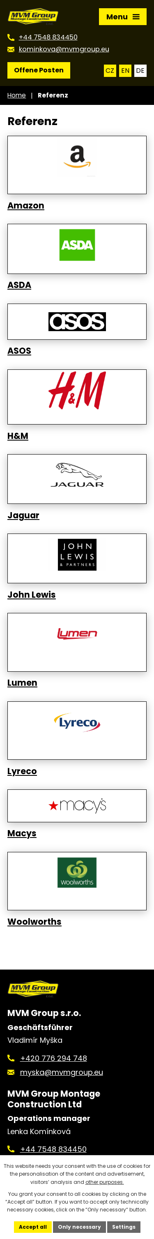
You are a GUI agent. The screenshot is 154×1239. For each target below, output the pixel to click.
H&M (17, 436)
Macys (22, 833)
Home (16, 95)
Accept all (33, 1226)
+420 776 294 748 (53, 1058)
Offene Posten (39, 70)
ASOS (19, 351)
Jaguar (23, 515)
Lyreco (22, 771)
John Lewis (31, 594)
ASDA (19, 285)
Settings (124, 1226)
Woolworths (34, 921)
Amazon (25, 205)
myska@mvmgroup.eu (61, 1072)
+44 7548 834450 (53, 1149)
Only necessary (79, 1226)
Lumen (22, 683)
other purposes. (104, 1182)
